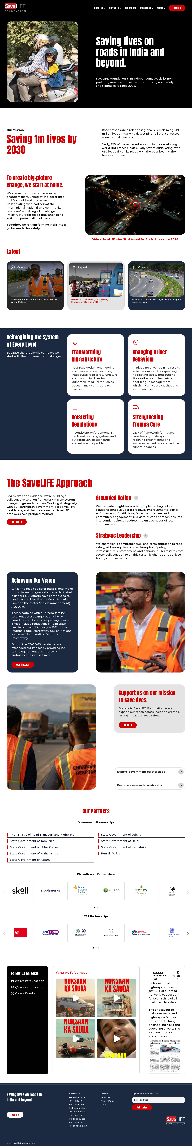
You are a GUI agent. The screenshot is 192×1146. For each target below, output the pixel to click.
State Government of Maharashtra (34, 853)
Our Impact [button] (130, 8)
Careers (104, 1093)
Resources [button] (146, 8)
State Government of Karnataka (123, 847)
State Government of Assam (30, 859)
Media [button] (161, 8)
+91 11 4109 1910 (76, 1104)
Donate (127, 725)
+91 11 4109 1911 (76, 1101)
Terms (103, 1104)
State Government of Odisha (121, 834)
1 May (178, 975)
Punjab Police (110, 853)
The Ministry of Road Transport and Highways (42, 834)
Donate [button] (177, 8)
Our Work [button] (115, 8)
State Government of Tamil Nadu (33, 841)
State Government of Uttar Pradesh (35, 847)
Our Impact (22, 665)
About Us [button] (100, 8)
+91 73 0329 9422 (78, 1126)
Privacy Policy (107, 1101)
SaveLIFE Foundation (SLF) (159, 975)
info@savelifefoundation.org (21, 1143)
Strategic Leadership (118, 536)
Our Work (16, 522)
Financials (105, 1097)
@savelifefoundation (74, 972)
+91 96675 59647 (77, 1111)
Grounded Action (113, 498)
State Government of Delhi (120, 841)
